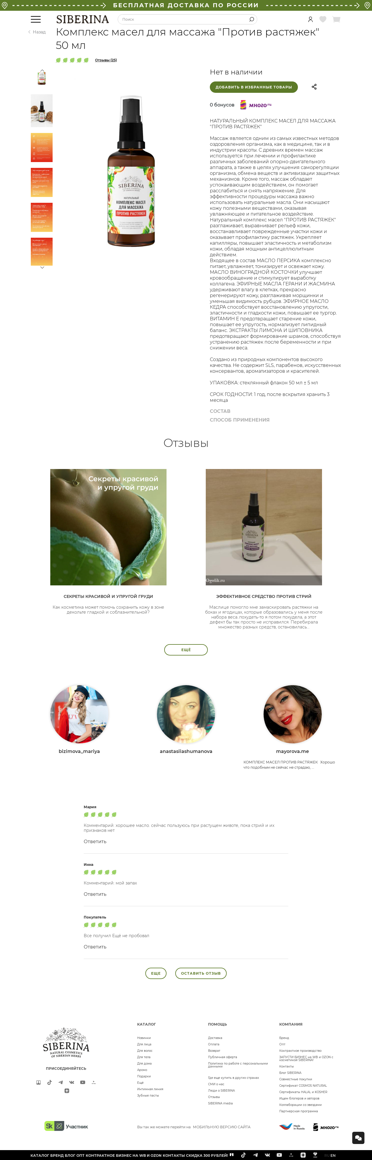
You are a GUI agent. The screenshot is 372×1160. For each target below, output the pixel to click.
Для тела (144, 1057)
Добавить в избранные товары (254, 87)
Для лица (144, 1044)
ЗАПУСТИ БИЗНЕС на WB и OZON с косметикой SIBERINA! (306, 1058)
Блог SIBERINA (290, 1073)
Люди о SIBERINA (221, 1091)
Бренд (284, 1038)
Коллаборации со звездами (300, 1105)
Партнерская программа (298, 1111)
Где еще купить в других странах (233, 1078)
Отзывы (214, 1097)
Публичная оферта (222, 1057)
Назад (39, 32)
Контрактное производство (300, 1051)
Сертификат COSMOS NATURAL (303, 1086)
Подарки (144, 1076)
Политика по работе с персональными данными (238, 1065)
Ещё (140, 1083)
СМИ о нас (216, 1084)
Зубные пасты (148, 1095)
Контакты (286, 1066)
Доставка (215, 1038)
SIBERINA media (220, 1103)
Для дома (144, 1063)
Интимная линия (150, 1089)
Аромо (142, 1070)
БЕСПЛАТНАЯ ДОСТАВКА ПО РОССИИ (186, 5)
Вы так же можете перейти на (194, 1127)
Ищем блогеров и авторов (299, 1098)
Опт (282, 1044)
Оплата (213, 1044)
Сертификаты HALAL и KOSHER (303, 1092)
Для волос (145, 1051)
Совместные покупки (295, 1079)
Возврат (214, 1051)
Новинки (144, 1038)
